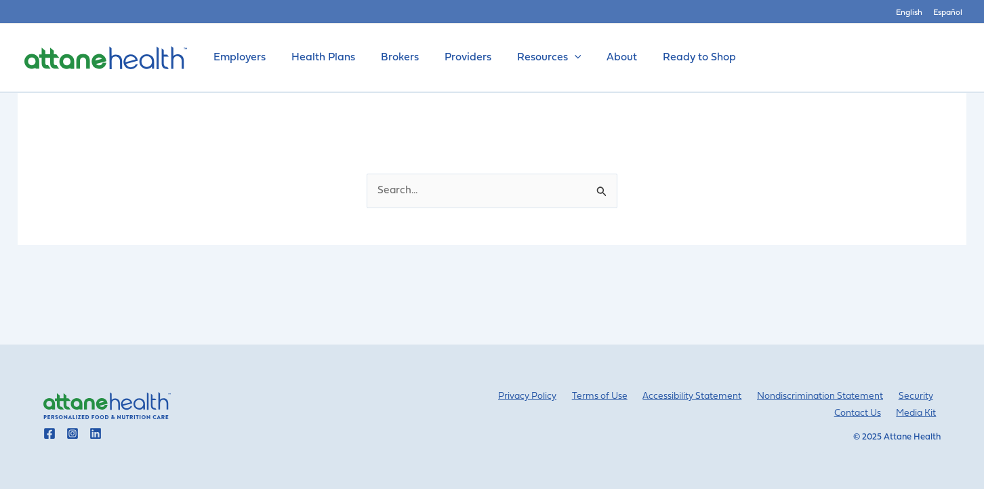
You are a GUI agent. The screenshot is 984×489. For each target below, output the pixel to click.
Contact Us (865, 413)
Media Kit (920, 413)
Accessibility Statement (704, 396)
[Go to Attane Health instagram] (72, 433)
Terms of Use (616, 396)
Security (918, 396)
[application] (556, 58)
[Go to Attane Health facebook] (49, 433)
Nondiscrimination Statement (828, 396)
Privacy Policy (549, 396)
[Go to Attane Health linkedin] (95, 433)
